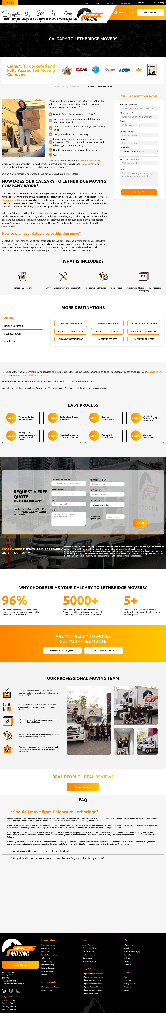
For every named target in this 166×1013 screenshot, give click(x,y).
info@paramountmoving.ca (13, 983)
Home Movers (46, 951)
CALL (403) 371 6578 (104, 650)
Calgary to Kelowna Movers (91, 987)
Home (6, 15)
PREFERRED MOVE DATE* (130, 159)
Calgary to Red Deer (107, 339)
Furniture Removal (47, 968)
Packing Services (47, 990)
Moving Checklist (129, 983)
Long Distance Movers (49, 955)
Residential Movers (48, 945)
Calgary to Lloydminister (143, 331)
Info (125, 940)
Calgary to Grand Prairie (70, 331)
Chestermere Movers (89, 948)
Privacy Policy (29, 511)
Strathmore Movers (89, 961)
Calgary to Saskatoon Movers (92, 990)
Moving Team (128, 955)
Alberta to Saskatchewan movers (30, 374)
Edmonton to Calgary (107, 323)
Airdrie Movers (87, 945)
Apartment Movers (48, 948)
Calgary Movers (128, 945)
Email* (123, 121)
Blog (125, 977)
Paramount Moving (90, 160)
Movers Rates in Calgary (131, 951)
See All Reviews (83, 786)
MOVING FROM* (127, 131)
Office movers (46, 958)
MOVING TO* (125, 139)
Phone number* (126, 113)
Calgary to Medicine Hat (71, 339)
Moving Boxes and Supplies (50, 987)
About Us (141, 3)
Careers (110, 3)
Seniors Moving (46, 961)
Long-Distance (88, 969)
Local (84, 940)
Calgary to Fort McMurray (143, 323)
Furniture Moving (47, 964)
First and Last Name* (128, 104)
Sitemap (126, 990)
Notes (122, 169)
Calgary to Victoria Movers (91, 980)
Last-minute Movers (48, 971)
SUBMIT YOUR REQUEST (62, 650)
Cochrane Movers (88, 955)
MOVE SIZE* (125, 147)
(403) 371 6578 (122, 12)
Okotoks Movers (88, 958)
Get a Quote (150, 12)
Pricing (85, 3)
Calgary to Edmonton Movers (92, 973)
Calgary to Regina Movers (91, 993)
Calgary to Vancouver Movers (92, 977)
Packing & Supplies (68, 15)
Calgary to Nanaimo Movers (92, 983)
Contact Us (125, 3)
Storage (53, 15)
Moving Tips (127, 980)
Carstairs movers (88, 951)
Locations (27, 15)
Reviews (126, 958)
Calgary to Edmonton (71, 323)
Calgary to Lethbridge (107, 331)
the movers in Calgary (13, 199)
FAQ (97, 3)
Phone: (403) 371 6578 (11, 981)
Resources (158, 3)
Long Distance (40, 15)
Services (16, 15)
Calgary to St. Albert (143, 339)
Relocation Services (49, 940)
